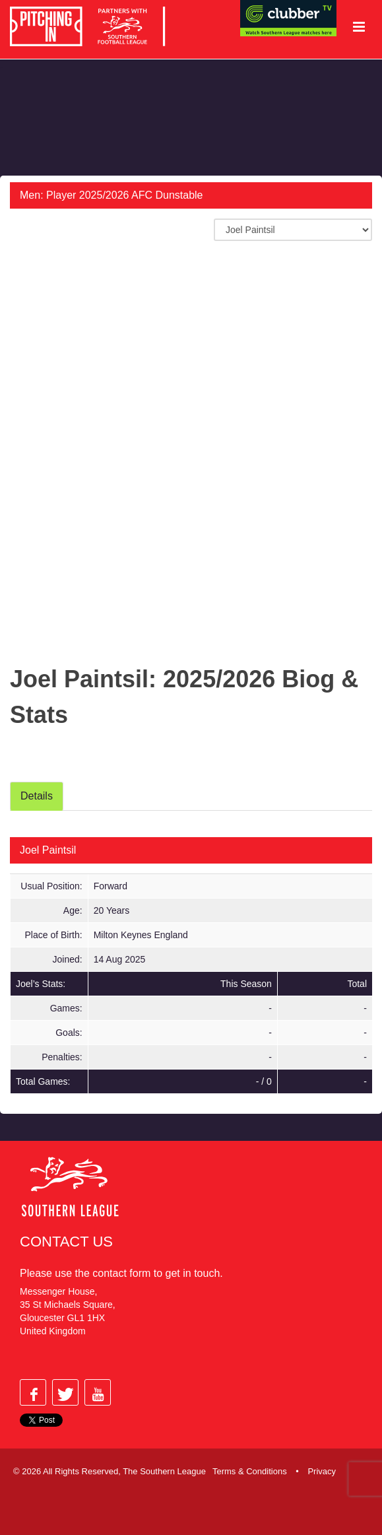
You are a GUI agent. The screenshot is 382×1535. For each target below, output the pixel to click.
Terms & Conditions (249, 1471)
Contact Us (66, 1241)
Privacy (321, 1471)
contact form (121, 1273)
